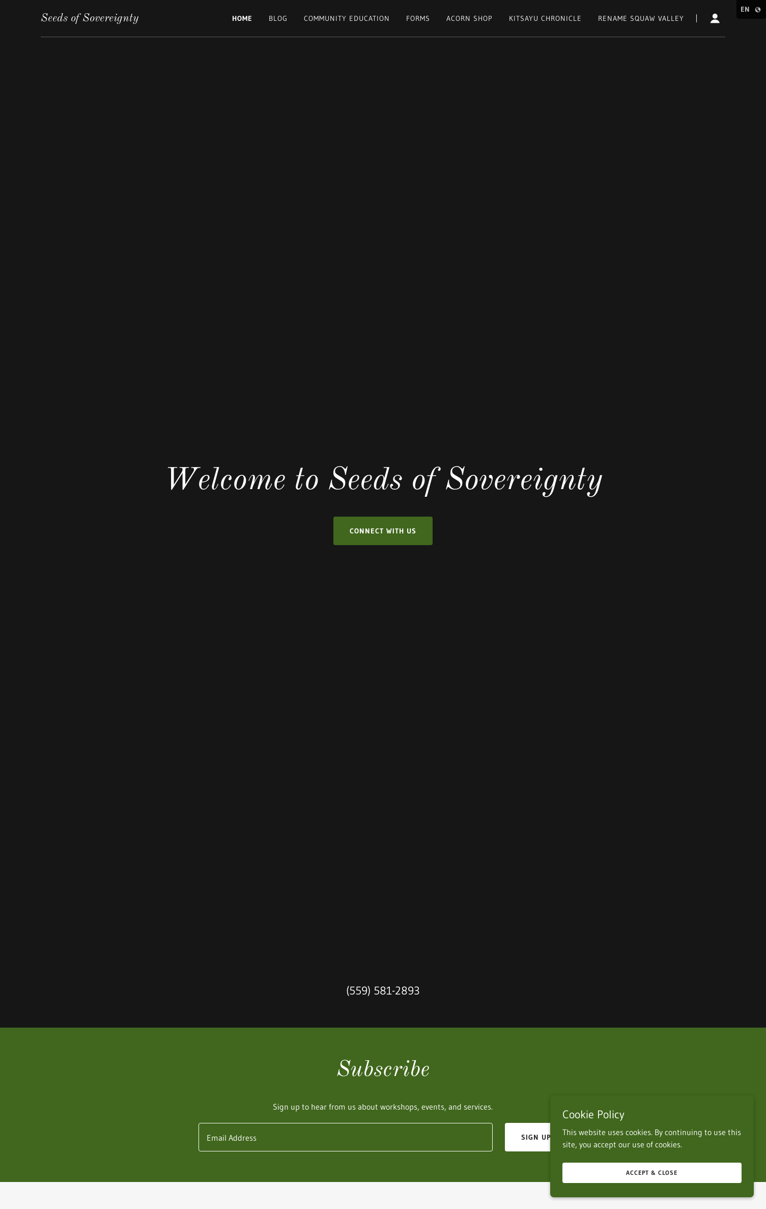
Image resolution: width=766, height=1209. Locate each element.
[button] (715, 18)
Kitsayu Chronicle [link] (545, 18)
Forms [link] (418, 18)
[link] (89, 18)
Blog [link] (278, 18)
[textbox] (345, 1137)
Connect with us (383, 530)
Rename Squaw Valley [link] (641, 18)
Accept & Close (652, 1172)
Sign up (536, 1137)
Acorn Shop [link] (469, 18)
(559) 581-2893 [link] (383, 991)
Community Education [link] (347, 18)
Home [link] (242, 18)
